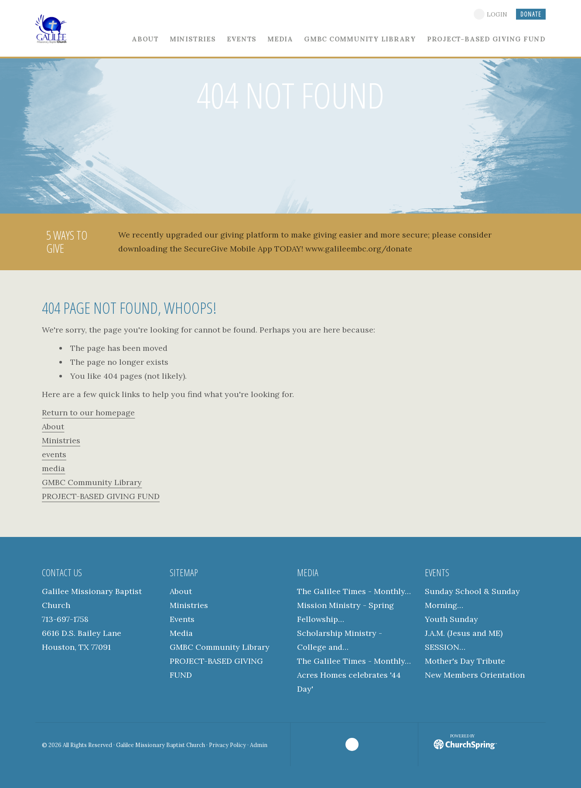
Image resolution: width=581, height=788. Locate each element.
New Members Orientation (475, 675)
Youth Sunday (451, 619)
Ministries (61, 440)
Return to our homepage (88, 413)
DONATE (530, 14)
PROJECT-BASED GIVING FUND (101, 496)
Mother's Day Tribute (465, 661)
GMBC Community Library (92, 482)
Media (181, 633)
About (53, 426)
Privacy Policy (227, 744)
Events (182, 619)
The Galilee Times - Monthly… (354, 591)
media (53, 468)
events (54, 454)
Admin (258, 744)
